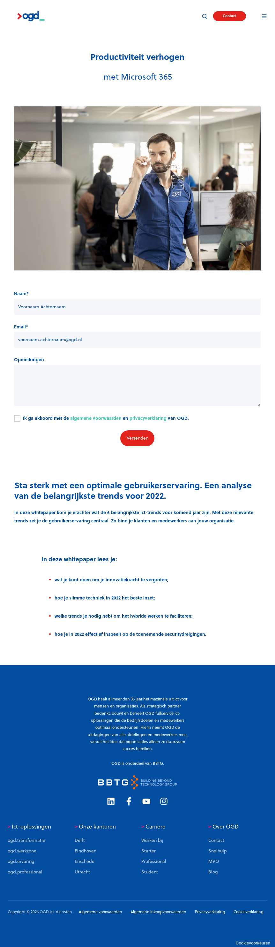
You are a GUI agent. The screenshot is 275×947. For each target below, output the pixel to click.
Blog (213, 872)
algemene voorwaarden (96, 418)
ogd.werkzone (22, 851)
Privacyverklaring (210, 912)
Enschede (84, 861)
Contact (229, 15)
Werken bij (152, 840)
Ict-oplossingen (29, 826)
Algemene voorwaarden (100, 912)
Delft (80, 840)
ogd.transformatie (26, 840)
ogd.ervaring (21, 861)
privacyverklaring (148, 418)
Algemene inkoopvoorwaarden (158, 912)
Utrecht (82, 872)
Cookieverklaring (249, 912)
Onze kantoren (95, 826)
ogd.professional (25, 872)
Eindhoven (85, 851)
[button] (204, 16)
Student (149, 872)
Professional (153, 861)
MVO (213, 861)
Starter (148, 851)
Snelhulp (217, 851)
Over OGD (223, 826)
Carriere (153, 826)
